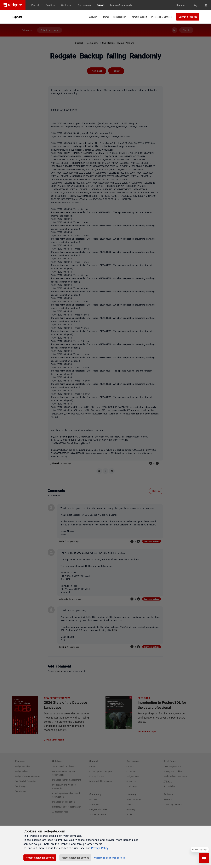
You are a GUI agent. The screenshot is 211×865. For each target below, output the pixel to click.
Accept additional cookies (40, 857)
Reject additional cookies (75, 857)
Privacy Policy (99, 848)
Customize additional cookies (109, 857)
